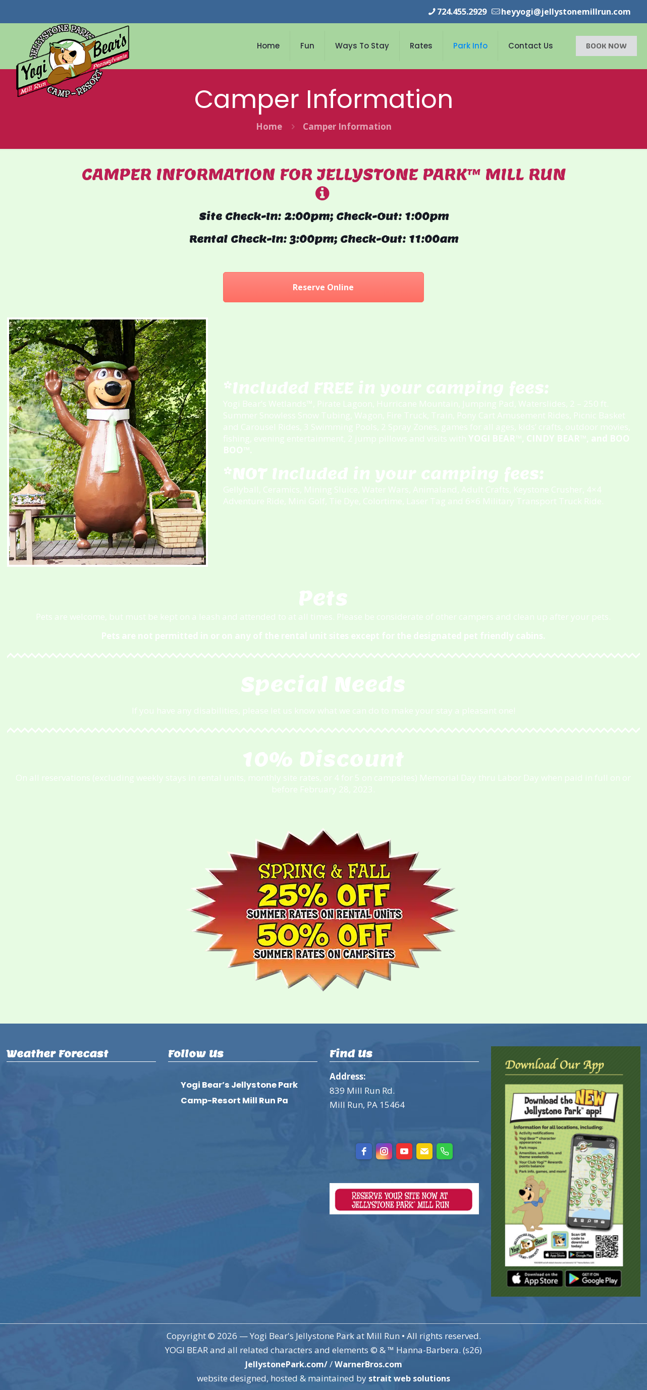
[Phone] (445, 1151)
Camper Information (347, 126)
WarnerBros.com (370, 1363)
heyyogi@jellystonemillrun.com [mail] (562, 11)
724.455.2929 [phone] (451, 11)
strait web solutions (409, 1377)
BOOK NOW (606, 45)
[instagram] (384, 1151)
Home (269, 126)
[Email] (424, 1151)
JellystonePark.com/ (284, 1363)
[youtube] (404, 1151)
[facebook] (364, 1151)
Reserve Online (323, 286)
